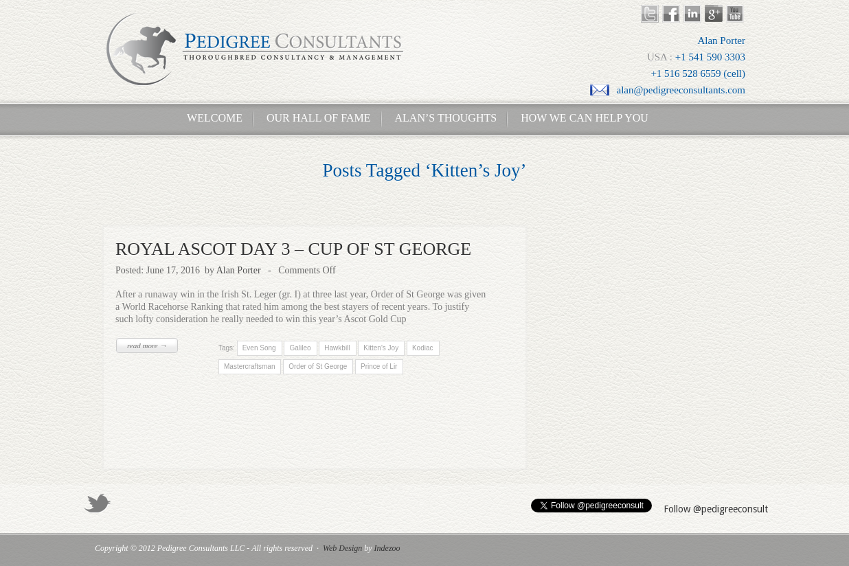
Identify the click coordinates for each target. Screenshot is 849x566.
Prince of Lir (379, 366)
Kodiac (422, 348)
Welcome (210, 117)
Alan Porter (238, 270)
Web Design (342, 548)
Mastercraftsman (249, 366)
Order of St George (317, 366)
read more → (147, 345)
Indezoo (387, 548)
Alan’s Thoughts (446, 118)
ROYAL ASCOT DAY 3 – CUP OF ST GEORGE (293, 249)
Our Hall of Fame (319, 118)
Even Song (259, 348)
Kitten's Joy (380, 348)
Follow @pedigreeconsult (716, 508)
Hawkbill (337, 348)
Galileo (299, 348)
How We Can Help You (580, 117)
